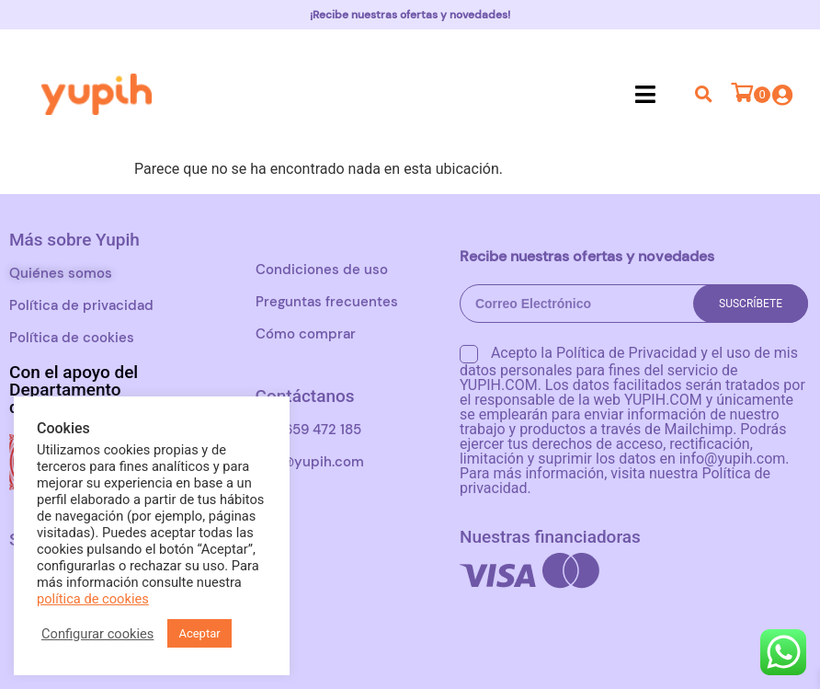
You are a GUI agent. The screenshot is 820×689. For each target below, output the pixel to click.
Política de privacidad (81, 305)
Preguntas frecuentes (327, 302)
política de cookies (93, 599)
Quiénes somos (60, 273)
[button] (646, 93)
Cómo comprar (306, 334)
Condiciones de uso (322, 269)
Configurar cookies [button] (97, 634)
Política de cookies (71, 337)
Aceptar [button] (199, 633)
